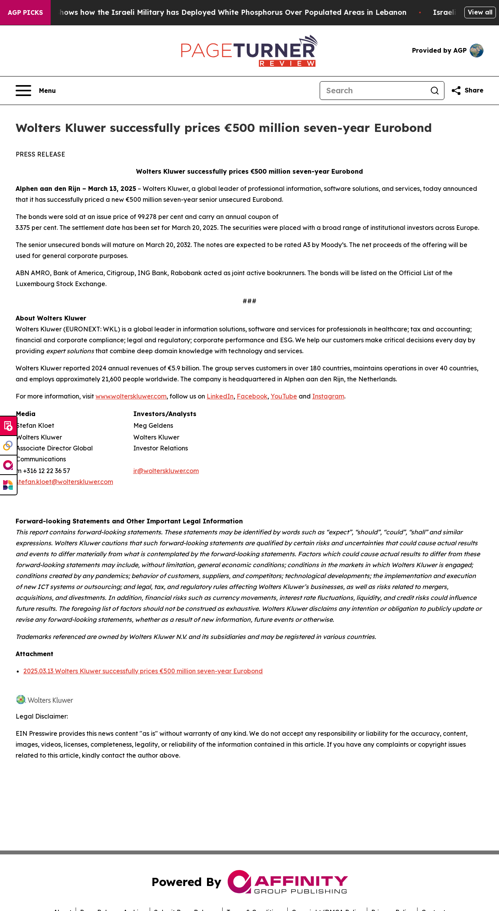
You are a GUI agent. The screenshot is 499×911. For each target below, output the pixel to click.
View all (480, 12)
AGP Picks (25, 12)
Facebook (252, 396)
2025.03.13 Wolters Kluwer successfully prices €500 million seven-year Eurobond (143, 671)
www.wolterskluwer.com (131, 396)
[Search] (372, 91)
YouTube (284, 396)
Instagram (328, 396)
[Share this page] (467, 90)
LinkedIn (220, 396)
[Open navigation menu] (36, 90)
